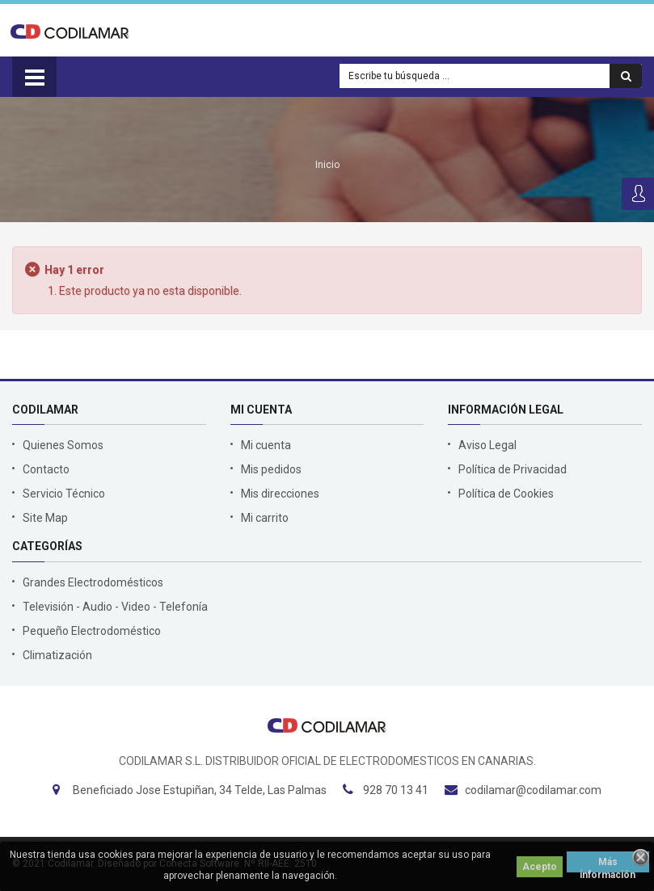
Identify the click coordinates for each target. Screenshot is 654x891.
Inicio (327, 164)
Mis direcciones (280, 493)
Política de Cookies (506, 493)
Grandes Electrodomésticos (93, 582)
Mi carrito (265, 517)
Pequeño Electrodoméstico (92, 630)
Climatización (57, 655)
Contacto (46, 469)
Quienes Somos (63, 445)
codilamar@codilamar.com (533, 790)
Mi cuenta (266, 445)
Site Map (45, 517)
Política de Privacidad (512, 469)
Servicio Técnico (64, 493)
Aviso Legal (487, 445)
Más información (607, 864)
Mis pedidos (271, 469)
